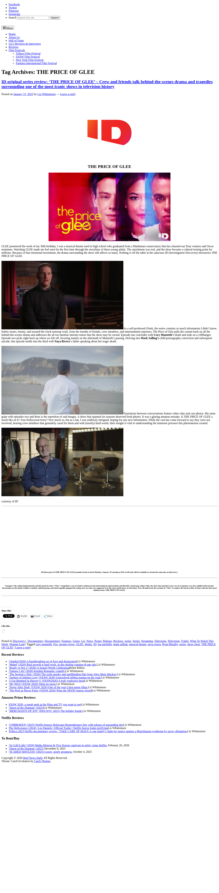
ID (94, 644)
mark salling (120, 644)
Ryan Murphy (170, 644)
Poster (97, 641)
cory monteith (44, 644)
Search (13, 17)
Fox (55, 644)
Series (136, 641)
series (128, 641)
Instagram (14, 14)
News (89, 641)
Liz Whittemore (46, 94)
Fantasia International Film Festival (36, 63)
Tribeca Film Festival (28, 53)
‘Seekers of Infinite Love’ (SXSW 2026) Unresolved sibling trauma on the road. (55, 677)
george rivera (66, 644)
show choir (193, 644)
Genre (76, 641)
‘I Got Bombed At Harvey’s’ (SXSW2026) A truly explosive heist (46, 680)
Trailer (185, 641)
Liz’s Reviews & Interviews (25, 43)
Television (160, 641)
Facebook (14, 4)
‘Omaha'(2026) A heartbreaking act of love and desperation (43, 661)
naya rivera (154, 644)
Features (66, 641)
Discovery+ (19, 641)
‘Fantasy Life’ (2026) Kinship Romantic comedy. (37, 671)
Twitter (13, 7)
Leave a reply (68, 94)
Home (12, 34)
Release (107, 641)
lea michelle (105, 644)
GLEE (79, 644)
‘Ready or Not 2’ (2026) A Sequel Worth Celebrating (39, 667)
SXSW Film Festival (28, 56)
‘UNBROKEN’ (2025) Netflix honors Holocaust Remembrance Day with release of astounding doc (66, 724)
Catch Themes (42, 761)
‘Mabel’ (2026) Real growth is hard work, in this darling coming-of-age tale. (53, 664)
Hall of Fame (16, 40)
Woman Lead (17, 644)
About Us (14, 37)
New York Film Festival (30, 59)
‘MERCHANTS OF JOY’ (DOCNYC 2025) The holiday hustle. (46, 710)
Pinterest (14, 10)
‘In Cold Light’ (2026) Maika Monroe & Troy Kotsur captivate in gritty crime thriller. (58, 745)
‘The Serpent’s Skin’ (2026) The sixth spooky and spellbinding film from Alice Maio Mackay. (63, 674)
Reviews (14, 47)
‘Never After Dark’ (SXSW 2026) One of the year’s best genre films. (48, 687)
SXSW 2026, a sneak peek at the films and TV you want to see (45, 704)
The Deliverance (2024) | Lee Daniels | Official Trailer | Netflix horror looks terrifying (58, 728)
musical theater (138, 644)
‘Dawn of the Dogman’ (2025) (26, 707)
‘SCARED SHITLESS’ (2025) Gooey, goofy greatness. (40, 751)
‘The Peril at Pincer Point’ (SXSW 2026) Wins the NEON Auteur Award (50, 690)
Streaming (147, 641)
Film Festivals (17, 50)
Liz (83, 641)
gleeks (88, 644)
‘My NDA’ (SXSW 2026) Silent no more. (32, 684)
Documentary (35, 641)
